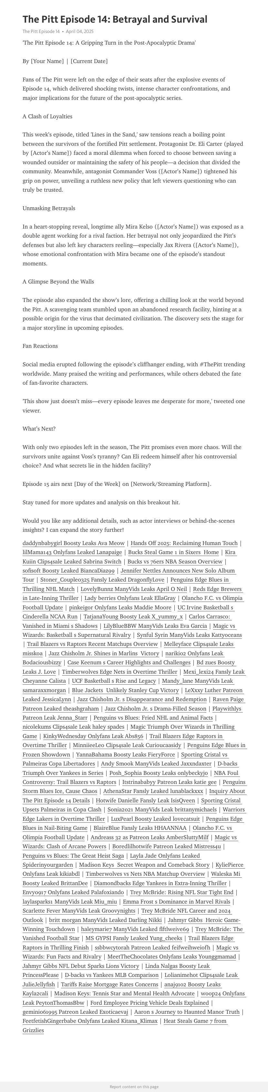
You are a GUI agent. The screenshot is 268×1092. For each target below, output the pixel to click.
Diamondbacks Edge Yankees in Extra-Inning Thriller (160, 883)
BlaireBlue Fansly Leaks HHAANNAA (140, 827)
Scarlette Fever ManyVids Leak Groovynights (79, 910)
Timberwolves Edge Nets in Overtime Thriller (119, 671)
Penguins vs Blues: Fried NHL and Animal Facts (153, 717)
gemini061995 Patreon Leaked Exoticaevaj (75, 1011)
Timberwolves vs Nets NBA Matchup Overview (145, 873)
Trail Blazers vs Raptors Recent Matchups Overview (92, 644)
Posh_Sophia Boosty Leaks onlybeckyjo (158, 772)
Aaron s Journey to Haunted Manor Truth (187, 1011)
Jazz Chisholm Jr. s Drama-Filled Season (155, 708)
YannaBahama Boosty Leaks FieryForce (125, 754)
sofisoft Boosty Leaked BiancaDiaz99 (69, 570)
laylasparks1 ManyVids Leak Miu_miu (70, 901)
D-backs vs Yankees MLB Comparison (112, 975)
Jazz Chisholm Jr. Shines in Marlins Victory (104, 653)
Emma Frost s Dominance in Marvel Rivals (176, 901)
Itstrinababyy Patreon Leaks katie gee (169, 782)
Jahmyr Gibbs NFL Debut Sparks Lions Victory (81, 965)
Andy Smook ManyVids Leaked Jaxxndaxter (156, 763)
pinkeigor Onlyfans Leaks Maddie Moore (120, 607)
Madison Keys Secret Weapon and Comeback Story (144, 864)
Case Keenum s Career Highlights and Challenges (129, 662)
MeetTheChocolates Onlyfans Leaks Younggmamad (172, 956)
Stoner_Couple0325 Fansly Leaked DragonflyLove (102, 579)
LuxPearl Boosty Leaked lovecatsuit (155, 818)
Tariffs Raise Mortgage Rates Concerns (109, 984)
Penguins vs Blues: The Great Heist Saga (73, 855)
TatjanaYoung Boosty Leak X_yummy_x (133, 616)
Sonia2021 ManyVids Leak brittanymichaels (162, 809)
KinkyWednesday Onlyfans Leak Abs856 (93, 736)
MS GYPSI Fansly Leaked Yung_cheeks (134, 938)
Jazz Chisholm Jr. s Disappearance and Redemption (142, 699)
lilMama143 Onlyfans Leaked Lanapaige (72, 552)
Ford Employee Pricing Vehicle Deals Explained (149, 1002)
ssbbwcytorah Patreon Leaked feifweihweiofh (152, 947)
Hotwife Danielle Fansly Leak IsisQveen (145, 800)
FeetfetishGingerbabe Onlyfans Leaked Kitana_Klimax (90, 1020)
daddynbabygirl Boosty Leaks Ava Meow (74, 543)
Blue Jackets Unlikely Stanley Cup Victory (125, 690)
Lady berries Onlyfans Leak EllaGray (130, 598)
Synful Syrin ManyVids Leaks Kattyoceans (189, 634)
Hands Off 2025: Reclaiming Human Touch (184, 543)
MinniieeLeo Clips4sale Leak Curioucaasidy (127, 745)
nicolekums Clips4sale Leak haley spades (73, 726)
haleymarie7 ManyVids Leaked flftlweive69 (135, 929)
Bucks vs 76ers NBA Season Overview (175, 561)
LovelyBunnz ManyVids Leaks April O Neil (134, 589)
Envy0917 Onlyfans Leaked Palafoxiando (73, 892)
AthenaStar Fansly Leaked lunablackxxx (153, 791)
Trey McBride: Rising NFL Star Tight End (181, 892)
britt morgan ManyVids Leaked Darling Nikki (105, 920)
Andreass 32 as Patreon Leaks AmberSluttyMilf (150, 837)
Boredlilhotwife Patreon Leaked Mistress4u (166, 846)
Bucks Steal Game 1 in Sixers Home (173, 552)
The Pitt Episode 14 (41, 31)
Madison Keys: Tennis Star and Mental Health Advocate (124, 993)
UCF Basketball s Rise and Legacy (114, 680)
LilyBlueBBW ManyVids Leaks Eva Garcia (155, 625)
